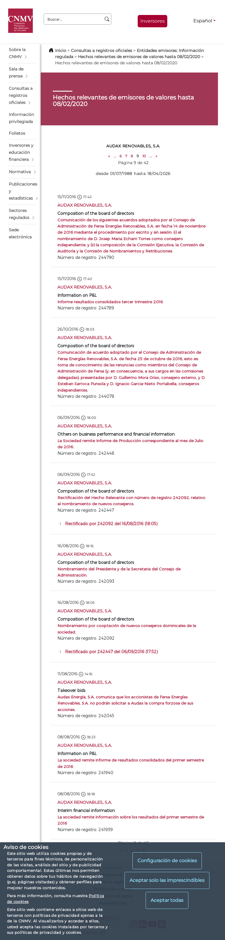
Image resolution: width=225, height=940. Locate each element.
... (114, 156)
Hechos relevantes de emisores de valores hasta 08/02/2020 (139, 56)
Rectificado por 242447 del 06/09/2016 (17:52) (111, 651)
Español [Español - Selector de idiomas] (202, 20)
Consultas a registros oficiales (101, 50)
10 (144, 156)
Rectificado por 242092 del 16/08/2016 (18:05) (111, 523)
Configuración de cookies (167, 860)
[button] (21, 53)
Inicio (60, 50)
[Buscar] (107, 19)
